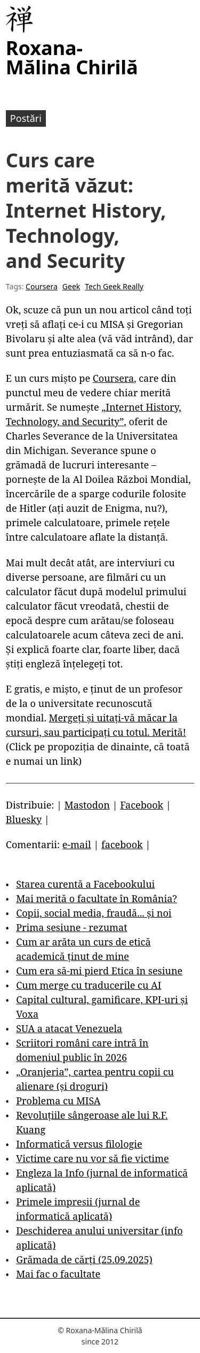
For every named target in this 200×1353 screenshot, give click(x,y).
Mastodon (87, 804)
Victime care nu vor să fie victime (92, 1158)
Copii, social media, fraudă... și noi (93, 912)
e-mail (76, 844)
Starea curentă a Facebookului (85, 884)
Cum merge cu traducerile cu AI (88, 985)
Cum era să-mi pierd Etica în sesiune (99, 970)
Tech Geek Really (114, 286)
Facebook (141, 804)
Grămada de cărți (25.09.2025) (84, 1259)
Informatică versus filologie (79, 1143)
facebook (122, 844)
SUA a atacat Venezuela (69, 1028)
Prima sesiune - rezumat (71, 927)
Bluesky (24, 819)
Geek (71, 286)
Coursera (42, 286)
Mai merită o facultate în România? (96, 898)
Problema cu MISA (58, 1100)
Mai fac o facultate (58, 1273)
